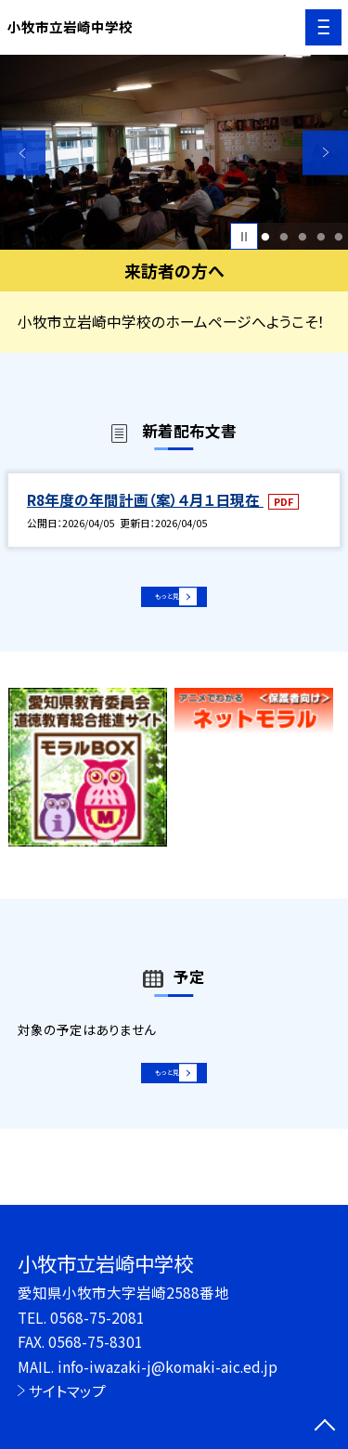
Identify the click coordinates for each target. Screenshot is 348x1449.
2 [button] (283, 236)
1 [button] (266, 236)
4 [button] (320, 236)
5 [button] (339, 236)
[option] (174, 153)
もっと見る (165, 603)
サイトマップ (67, 1390)
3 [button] (302, 236)
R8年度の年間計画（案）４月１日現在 (145, 499)
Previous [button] (22, 152)
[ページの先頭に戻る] (325, 1426)
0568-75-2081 (97, 1317)
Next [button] (325, 152)
